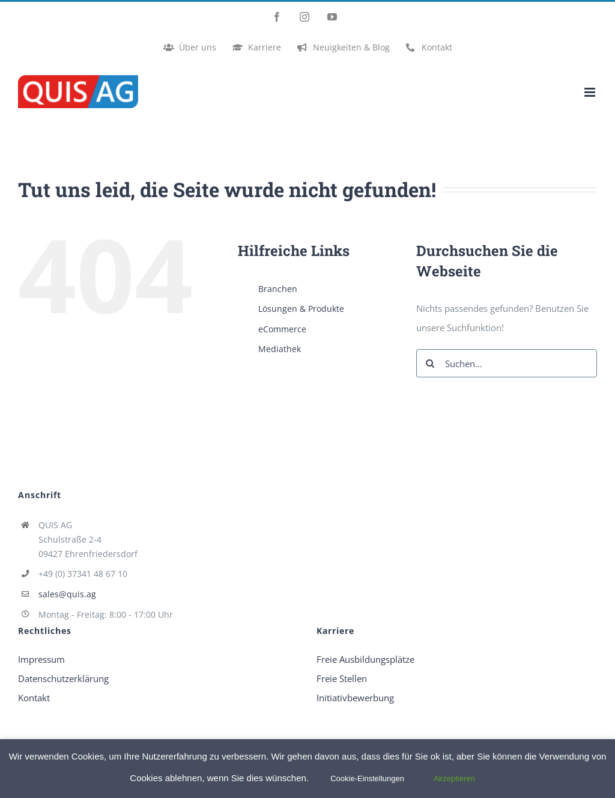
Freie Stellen (342, 678)
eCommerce (282, 329)
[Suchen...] (506, 363)
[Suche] (430, 363)
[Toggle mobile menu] (590, 92)
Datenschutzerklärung (63, 678)
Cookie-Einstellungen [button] (367, 778)
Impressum (41, 659)
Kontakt (34, 698)
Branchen (277, 288)
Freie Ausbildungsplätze (365, 659)
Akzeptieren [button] (454, 778)
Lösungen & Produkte (301, 308)
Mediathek (279, 349)
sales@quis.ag (67, 594)
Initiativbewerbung (355, 698)
